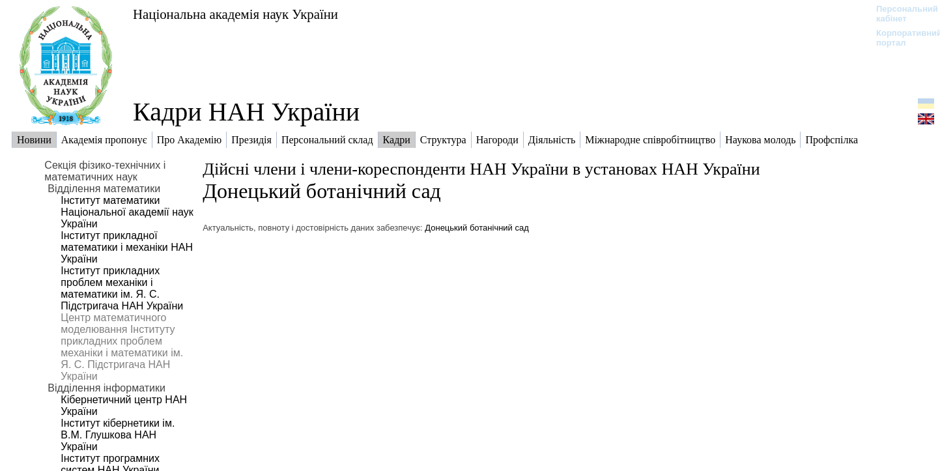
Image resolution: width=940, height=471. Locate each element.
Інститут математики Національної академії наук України (127, 212)
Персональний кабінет (900, 13)
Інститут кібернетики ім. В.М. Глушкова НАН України (118, 435)
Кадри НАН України (246, 111)
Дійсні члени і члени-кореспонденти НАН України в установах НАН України (481, 169)
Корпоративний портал (900, 38)
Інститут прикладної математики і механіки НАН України (127, 247)
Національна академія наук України (235, 14)
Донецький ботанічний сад (322, 191)
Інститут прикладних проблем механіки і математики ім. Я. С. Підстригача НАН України (122, 288)
